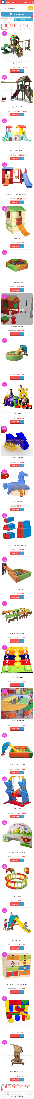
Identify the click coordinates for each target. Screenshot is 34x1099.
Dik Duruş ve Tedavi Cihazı (17, 1072)
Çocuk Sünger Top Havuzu (17, 765)
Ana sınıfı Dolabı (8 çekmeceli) (17, 984)
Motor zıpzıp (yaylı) (17, 458)
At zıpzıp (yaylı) (17, 501)
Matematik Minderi (17, 677)
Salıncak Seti (17, 809)
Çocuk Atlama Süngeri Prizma (17, 545)
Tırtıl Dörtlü (17, 414)
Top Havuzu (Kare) (17, 589)
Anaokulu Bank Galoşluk (17, 852)
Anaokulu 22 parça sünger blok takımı (17, 1028)
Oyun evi (17, 238)
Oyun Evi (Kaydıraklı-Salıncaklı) (17, 194)
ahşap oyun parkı (17, 63)
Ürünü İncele (18, 71)
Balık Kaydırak (17, 940)
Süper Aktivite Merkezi (17, 150)
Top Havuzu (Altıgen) (17, 282)
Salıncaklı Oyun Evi (17, 326)
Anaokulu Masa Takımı (17, 633)
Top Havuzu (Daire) (17, 370)
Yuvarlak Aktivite (17, 896)
